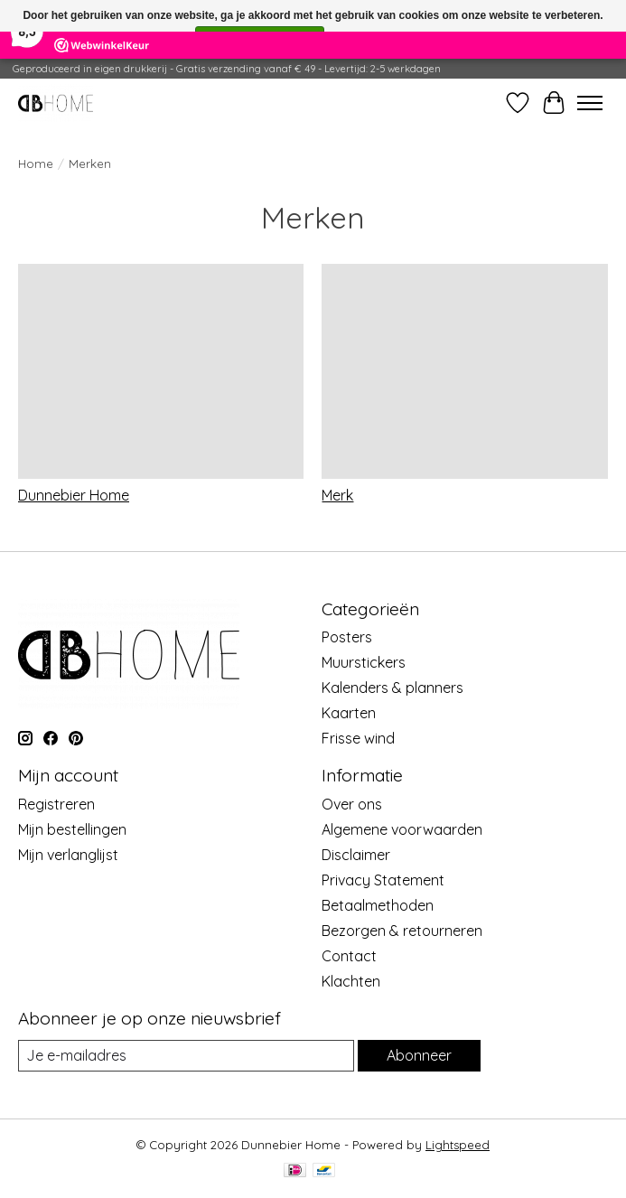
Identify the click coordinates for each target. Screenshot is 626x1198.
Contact (349, 956)
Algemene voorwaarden (402, 829)
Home (35, 163)
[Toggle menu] (590, 103)
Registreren (56, 804)
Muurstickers (364, 662)
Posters (347, 637)
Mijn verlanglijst (68, 855)
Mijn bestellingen (72, 829)
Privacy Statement (383, 880)
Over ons (352, 804)
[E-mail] (186, 1056)
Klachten (351, 981)
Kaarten (349, 713)
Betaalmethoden (378, 905)
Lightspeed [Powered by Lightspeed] (457, 1144)
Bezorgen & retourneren (402, 931)
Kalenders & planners (392, 688)
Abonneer (419, 1055)
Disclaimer (356, 855)
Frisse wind (358, 738)
